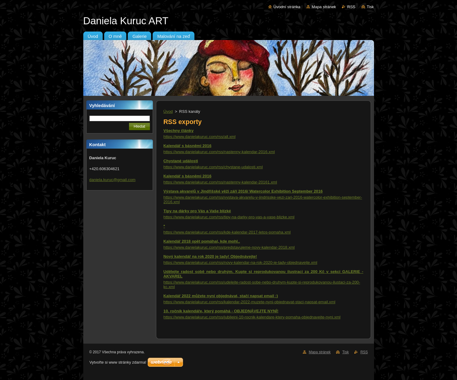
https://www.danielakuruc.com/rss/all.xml (200, 136)
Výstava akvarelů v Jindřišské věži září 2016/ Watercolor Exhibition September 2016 (243, 191)
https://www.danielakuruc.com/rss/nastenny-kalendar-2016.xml (219, 152)
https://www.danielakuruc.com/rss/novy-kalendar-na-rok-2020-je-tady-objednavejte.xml (240, 262)
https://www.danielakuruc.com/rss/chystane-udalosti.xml (213, 167)
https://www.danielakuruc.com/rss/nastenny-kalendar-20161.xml (220, 182)
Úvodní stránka (286, 7)
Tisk (370, 7)
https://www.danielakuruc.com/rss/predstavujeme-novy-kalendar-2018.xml (229, 247)
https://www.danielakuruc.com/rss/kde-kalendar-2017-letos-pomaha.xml (227, 232)
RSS (351, 7)
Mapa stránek (324, 7)
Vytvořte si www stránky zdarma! (117, 362)
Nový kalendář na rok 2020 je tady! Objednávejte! (210, 256)
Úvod (168, 111)
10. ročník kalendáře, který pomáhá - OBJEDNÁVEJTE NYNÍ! (221, 311)
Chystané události (181, 161)
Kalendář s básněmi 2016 (188, 145)
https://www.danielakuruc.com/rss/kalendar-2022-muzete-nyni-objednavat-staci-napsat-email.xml (250, 302)
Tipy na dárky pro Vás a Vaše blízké (197, 211)
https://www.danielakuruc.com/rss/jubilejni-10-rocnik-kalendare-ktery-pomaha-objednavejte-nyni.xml (252, 317)
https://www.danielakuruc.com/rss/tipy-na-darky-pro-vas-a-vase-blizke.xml (229, 217)
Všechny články (179, 130)
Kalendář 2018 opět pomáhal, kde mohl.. (202, 241)
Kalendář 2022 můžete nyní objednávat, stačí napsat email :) (221, 296)
